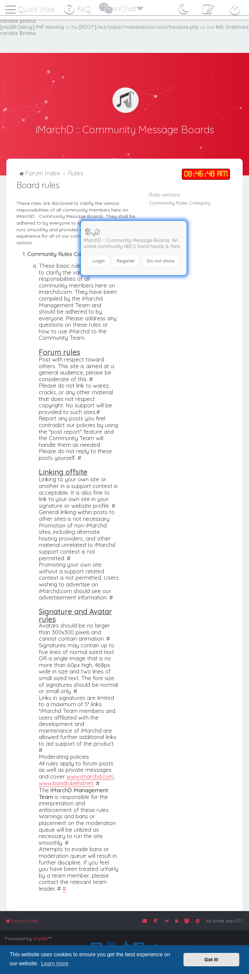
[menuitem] (77, 7)
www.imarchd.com (90, 776)
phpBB (40, 939)
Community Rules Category (179, 202)
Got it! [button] (212, 959)
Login (99, 261)
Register (126, 261)
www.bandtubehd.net (66, 783)
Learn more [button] (55, 963)
